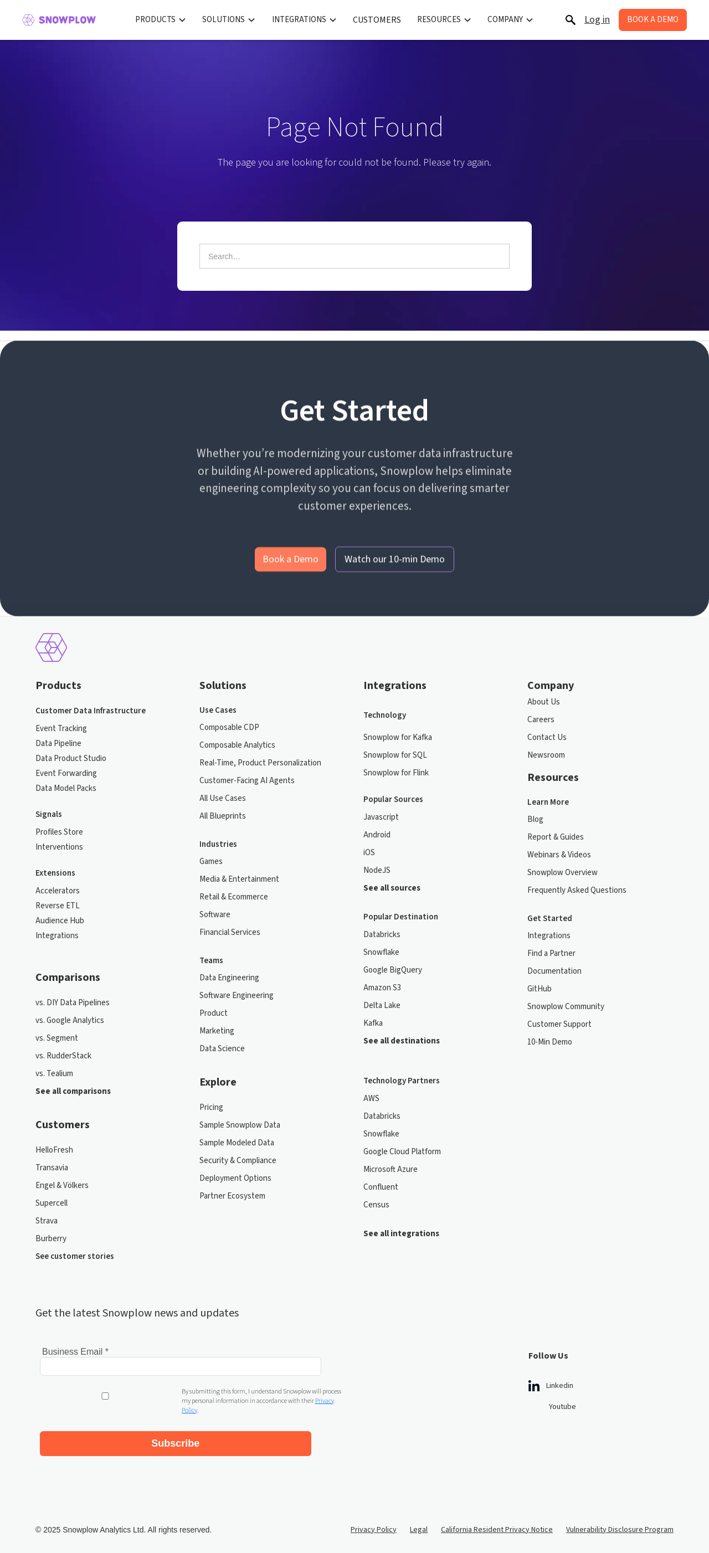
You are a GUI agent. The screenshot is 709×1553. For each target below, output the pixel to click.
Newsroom (546, 755)
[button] (160, 20)
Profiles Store (59, 832)
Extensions (55, 873)
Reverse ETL (57, 906)
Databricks (381, 934)
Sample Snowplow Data (239, 1125)
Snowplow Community (565, 1006)
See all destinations (401, 1041)
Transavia (51, 1168)
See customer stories (74, 1256)
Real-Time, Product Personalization (260, 763)
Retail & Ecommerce (233, 897)
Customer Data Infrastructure (90, 711)
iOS (369, 852)
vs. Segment (56, 1038)
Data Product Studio (70, 758)
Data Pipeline (58, 743)
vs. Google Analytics (69, 1020)
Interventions (59, 847)
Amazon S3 (382, 988)
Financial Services (229, 932)
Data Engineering (229, 978)
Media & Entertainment (239, 879)
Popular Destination (400, 917)
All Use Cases (222, 798)
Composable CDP (229, 727)
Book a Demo (290, 578)
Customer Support (559, 1024)
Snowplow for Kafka (397, 737)
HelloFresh (54, 1150)
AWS (371, 1098)
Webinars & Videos (559, 855)
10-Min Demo (549, 1042)
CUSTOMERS (377, 20)
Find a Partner (551, 953)
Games (211, 861)
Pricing (211, 1107)
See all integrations (401, 1234)
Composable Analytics (237, 745)
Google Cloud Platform (402, 1152)
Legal (419, 1520)
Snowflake (381, 952)
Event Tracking (61, 728)
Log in (597, 20)
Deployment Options (235, 1178)
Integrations (57, 936)
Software (214, 915)
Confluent (380, 1187)
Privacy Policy (374, 1520)
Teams (211, 960)
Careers (540, 720)
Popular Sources (393, 799)
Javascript (381, 817)
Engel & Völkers (62, 1185)
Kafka (373, 1023)
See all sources (391, 888)
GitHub (539, 989)
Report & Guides (555, 837)
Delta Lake (381, 1005)
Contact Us (547, 737)
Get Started (549, 918)
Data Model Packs (65, 788)
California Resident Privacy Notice (497, 1520)
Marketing (216, 1031)
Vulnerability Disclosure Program (620, 1520)
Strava (46, 1221)
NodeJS (377, 870)
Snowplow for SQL (395, 755)
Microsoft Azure (390, 1169)
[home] (59, 19)
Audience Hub (59, 921)
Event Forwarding (66, 773)
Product (213, 1013)
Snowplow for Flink (396, 773)
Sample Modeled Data (236, 1143)
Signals (48, 814)
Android (377, 835)
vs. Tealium (54, 1073)
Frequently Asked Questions (576, 890)
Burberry (50, 1239)
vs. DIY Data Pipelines (72, 1003)
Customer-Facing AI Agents (247, 780)
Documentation (554, 971)
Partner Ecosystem (232, 1196)
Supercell (51, 1203)
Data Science (222, 1049)
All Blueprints (222, 816)
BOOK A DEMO (653, 19)
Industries (218, 844)
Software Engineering (236, 995)
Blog (535, 819)
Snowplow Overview (562, 872)
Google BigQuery (392, 970)
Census (376, 1205)
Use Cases (218, 710)
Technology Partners (401, 1081)
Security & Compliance (237, 1160)
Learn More (548, 802)
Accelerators (57, 891)
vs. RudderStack (63, 1056)
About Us (543, 702)
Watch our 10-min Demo (395, 578)
